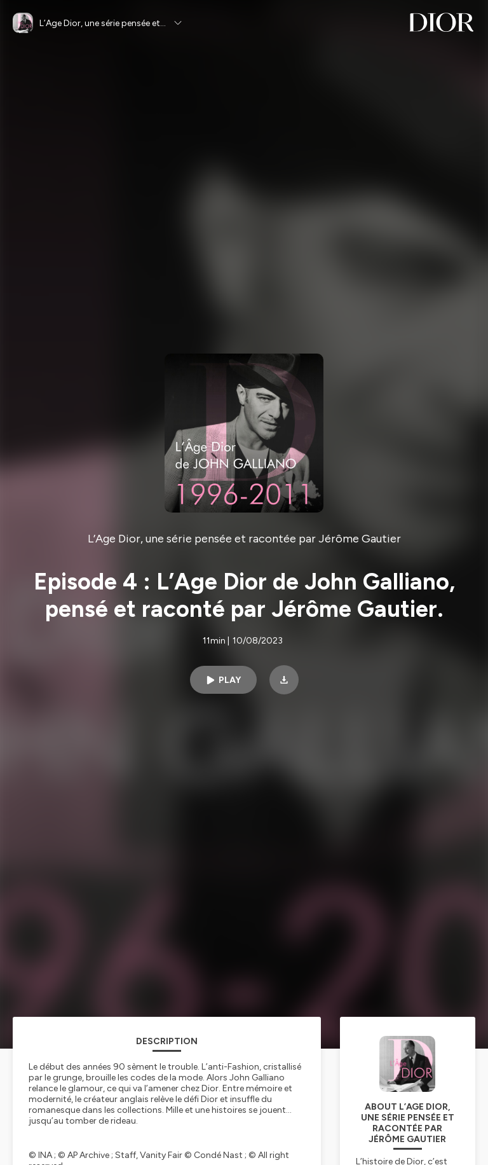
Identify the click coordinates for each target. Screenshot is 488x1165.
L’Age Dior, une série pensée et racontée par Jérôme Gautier (244, 539)
